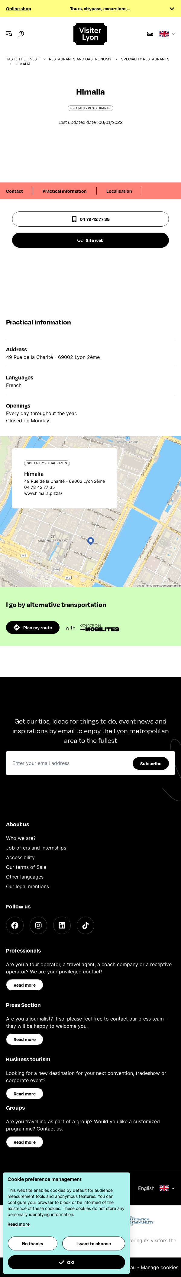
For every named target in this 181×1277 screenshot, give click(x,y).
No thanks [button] (32, 1243)
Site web (90, 240)
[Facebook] (15, 925)
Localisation (119, 191)
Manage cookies (159, 1267)
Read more (25, 985)
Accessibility (20, 857)
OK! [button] (66, 1262)
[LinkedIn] (62, 925)
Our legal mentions (27, 886)
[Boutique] (150, 34)
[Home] (90, 34)
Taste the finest (22, 59)
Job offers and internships (36, 848)
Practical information (65, 191)
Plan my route (33, 627)
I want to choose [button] (93, 1243)
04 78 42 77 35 (90, 219)
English (156, 1188)
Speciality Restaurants (145, 59)
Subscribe (150, 763)
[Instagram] (38, 925)
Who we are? (21, 838)
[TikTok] (85, 925)
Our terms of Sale (26, 867)
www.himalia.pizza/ (43, 493)
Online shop (18, 8)
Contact (14, 191)
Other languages (25, 877)
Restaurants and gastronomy (80, 59)
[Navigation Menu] (9, 33)
